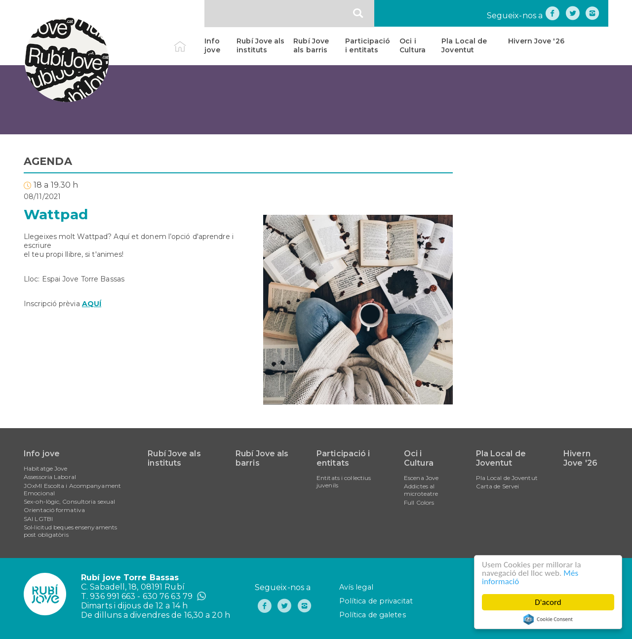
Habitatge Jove (45, 468)
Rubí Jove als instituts (260, 45)
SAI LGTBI (38, 518)
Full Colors (419, 502)
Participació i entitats (367, 45)
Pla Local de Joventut (464, 45)
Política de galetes (372, 614)
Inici (188, 41)
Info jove (212, 45)
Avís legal (356, 587)
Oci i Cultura (412, 45)
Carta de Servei (497, 486)
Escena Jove (421, 477)
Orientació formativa (54, 510)
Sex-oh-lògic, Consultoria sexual (69, 501)
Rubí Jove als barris (311, 45)
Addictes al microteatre (421, 489)
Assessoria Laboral (50, 476)
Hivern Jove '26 (536, 41)
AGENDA (48, 161)
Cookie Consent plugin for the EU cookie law (548, 619)
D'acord (548, 602)
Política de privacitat (376, 601)
